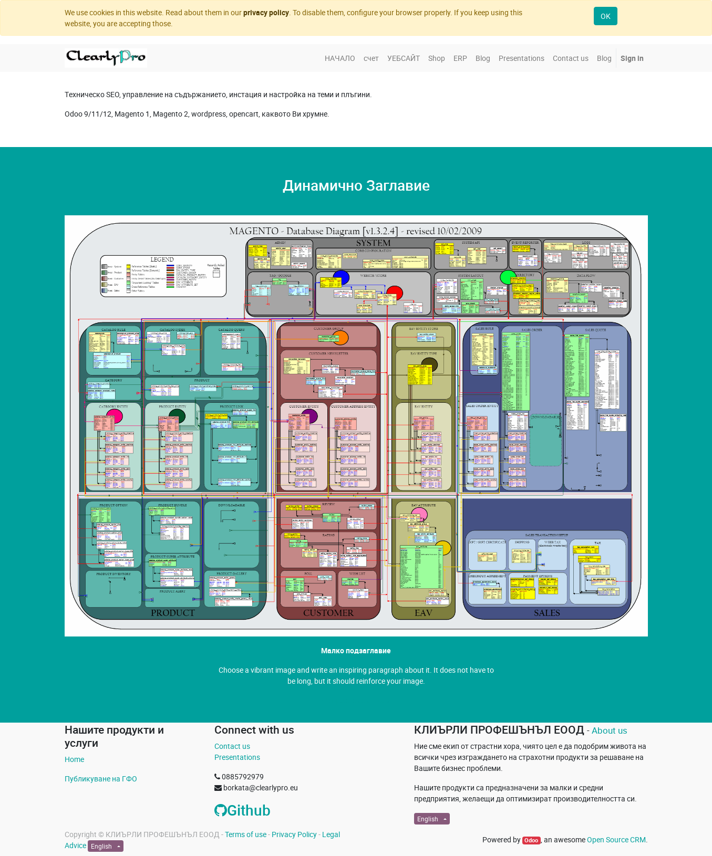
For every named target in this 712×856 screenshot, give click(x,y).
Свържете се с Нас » (356, 700)
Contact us (232, 746)
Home (74, 759)
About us (609, 730)
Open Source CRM (616, 839)
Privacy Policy (294, 834)
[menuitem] (340, 58)
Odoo (531, 840)
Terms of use (245, 834)
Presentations (237, 757)
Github (242, 810)
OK (606, 16)
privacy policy (266, 12)
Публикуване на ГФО (101, 779)
